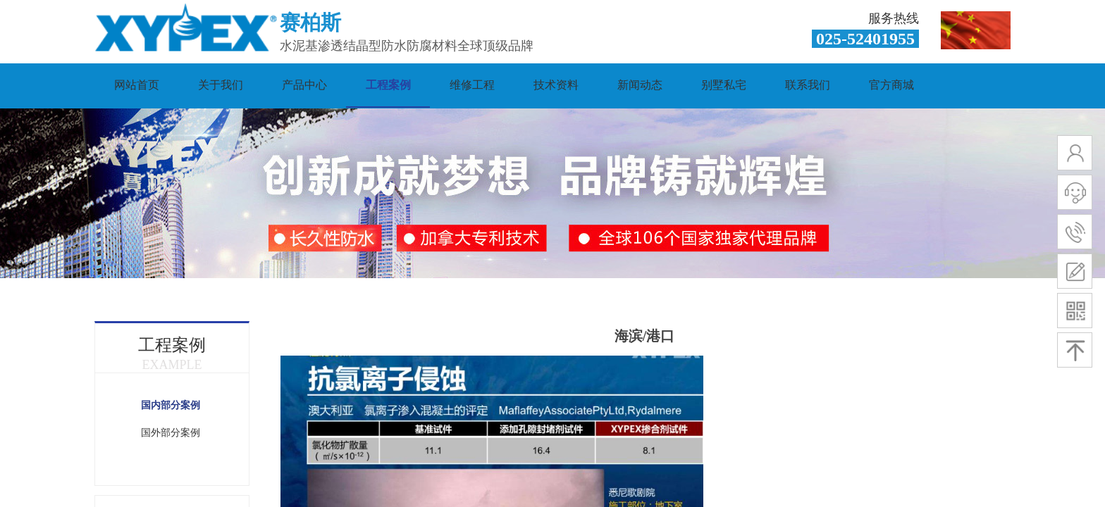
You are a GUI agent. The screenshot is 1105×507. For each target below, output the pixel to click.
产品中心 (304, 85)
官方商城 (891, 85)
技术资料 (556, 85)
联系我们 (807, 85)
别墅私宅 (723, 85)
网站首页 (136, 85)
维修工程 (472, 85)
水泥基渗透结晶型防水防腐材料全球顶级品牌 (406, 46)
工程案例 (388, 85)
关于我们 (220, 85)
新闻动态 (639, 85)
